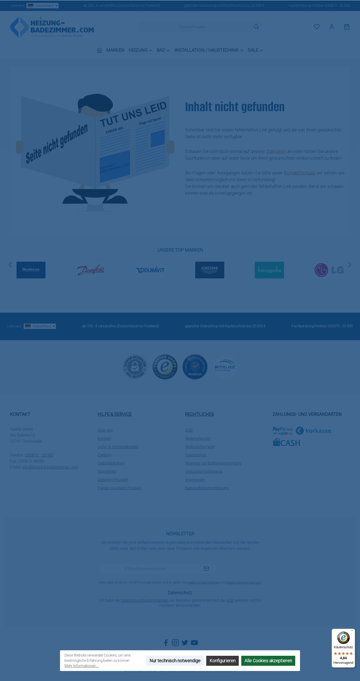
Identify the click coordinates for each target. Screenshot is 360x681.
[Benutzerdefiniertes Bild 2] (195, 366)
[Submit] (206, 569)
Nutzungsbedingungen (243, 582)
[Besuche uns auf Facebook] (166, 642)
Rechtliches (199, 414)
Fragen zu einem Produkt (119, 488)
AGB (189, 430)
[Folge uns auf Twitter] (184, 642)
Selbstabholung (111, 463)
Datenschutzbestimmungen (144, 600)
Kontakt (104, 438)
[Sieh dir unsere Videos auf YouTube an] (194, 642)
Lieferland (34, 5)
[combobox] (194, 27)
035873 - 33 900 (337, 5)
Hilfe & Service (115, 414)
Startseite (276, 151)
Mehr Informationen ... (81, 666)
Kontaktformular (299, 172)
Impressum (195, 479)
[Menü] (352, 632)
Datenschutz (196, 455)
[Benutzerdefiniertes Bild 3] (225, 367)
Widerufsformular (200, 446)
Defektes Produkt (113, 479)
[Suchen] (256, 27)
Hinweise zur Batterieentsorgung (213, 463)
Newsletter (107, 471)
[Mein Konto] (332, 27)
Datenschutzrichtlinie (203, 582)
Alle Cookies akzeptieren (268, 660)
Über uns (105, 430)
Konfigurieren (223, 660)
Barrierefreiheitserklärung (206, 488)
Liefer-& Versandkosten (118, 446)
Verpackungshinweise (204, 471)
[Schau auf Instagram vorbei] (175, 642)
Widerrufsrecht (197, 438)
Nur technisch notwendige (175, 660)
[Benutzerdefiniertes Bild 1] (165, 366)
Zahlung (104, 455)
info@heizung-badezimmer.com (50, 467)
